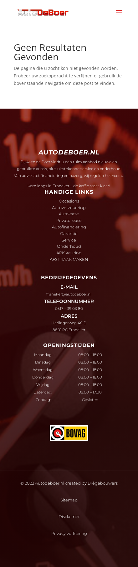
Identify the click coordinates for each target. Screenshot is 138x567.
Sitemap (69, 499)
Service (69, 239)
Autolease (69, 213)
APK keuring (69, 252)
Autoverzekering (69, 207)
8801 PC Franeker (69, 329)
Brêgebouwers (103, 483)
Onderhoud (69, 246)
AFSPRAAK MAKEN (69, 259)
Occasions (69, 200)
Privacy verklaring (69, 533)
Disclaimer (69, 516)
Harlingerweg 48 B (68, 322)
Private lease (69, 220)
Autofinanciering (69, 226)
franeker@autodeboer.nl (68, 294)
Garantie (69, 233)
